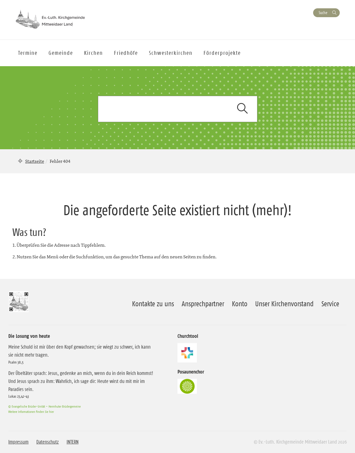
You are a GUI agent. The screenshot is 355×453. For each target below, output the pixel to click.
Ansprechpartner (203, 303)
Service (330, 303)
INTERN (72, 442)
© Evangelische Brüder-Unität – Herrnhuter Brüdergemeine (44, 406)
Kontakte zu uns (153, 303)
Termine (27, 53)
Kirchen (93, 53)
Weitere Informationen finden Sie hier (31, 412)
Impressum (18, 442)
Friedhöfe (126, 53)
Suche (323, 12)
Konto (239, 303)
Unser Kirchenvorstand (284, 303)
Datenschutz (47, 442)
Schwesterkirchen (170, 53)
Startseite (34, 161)
